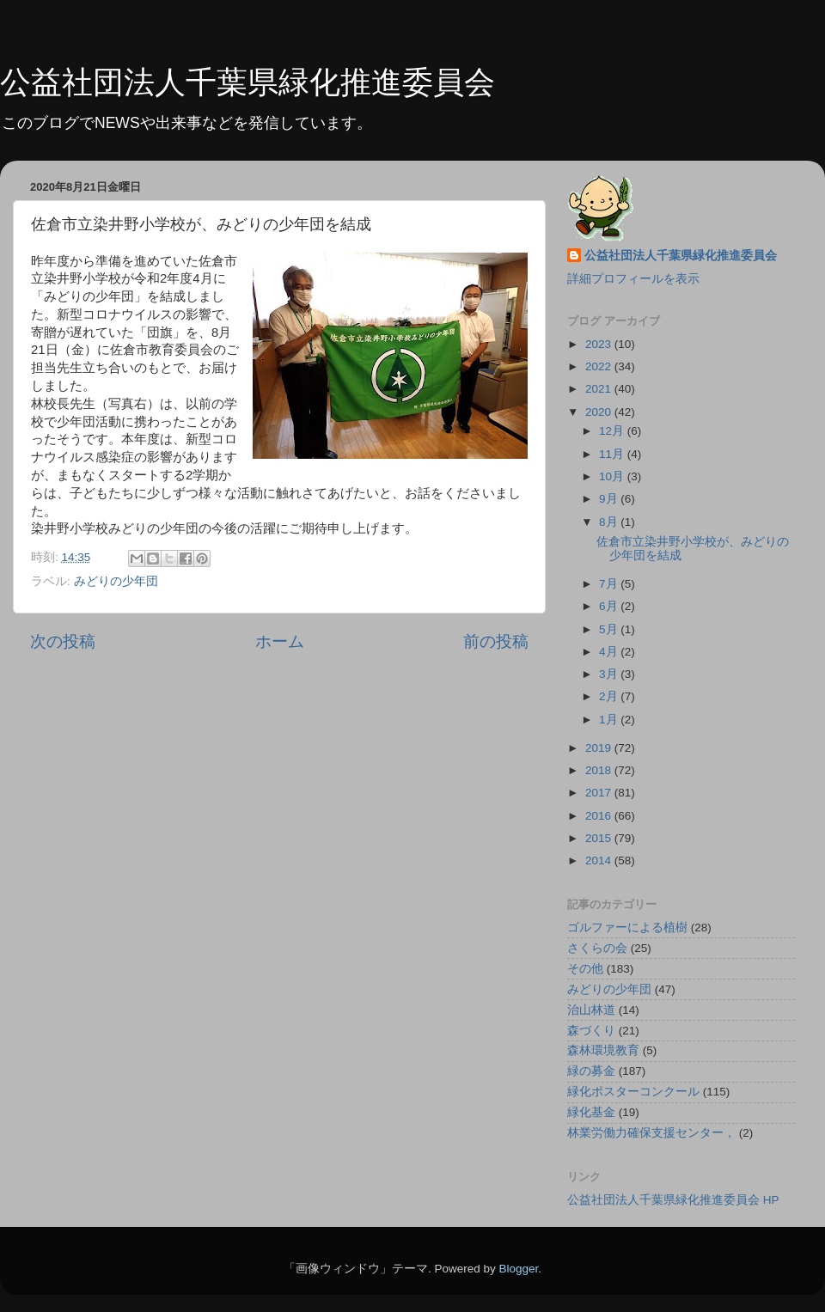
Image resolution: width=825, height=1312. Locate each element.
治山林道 (591, 1010)
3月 (609, 674)
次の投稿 (62, 641)
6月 (609, 606)
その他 (585, 968)
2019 (599, 747)
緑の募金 (591, 1071)
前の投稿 (496, 641)
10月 (613, 476)
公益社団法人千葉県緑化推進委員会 (247, 82)
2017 (599, 792)
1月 (609, 719)
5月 (609, 629)
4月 (609, 651)
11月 (613, 454)
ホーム (279, 641)
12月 (613, 430)
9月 (609, 498)
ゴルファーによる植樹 (627, 927)
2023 (599, 344)
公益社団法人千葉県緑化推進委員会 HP (673, 1199)
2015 (599, 838)
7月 (609, 583)
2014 (599, 860)
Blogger (518, 1268)
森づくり (591, 1030)
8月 (609, 522)
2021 (599, 388)
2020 (599, 412)
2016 (599, 815)
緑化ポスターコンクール (633, 1091)
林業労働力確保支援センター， (651, 1132)
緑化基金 (591, 1112)
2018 (599, 770)
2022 (599, 366)
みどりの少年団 (116, 581)
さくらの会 (597, 948)
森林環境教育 (603, 1050)
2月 (609, 696)
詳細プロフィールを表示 (633, 278)
